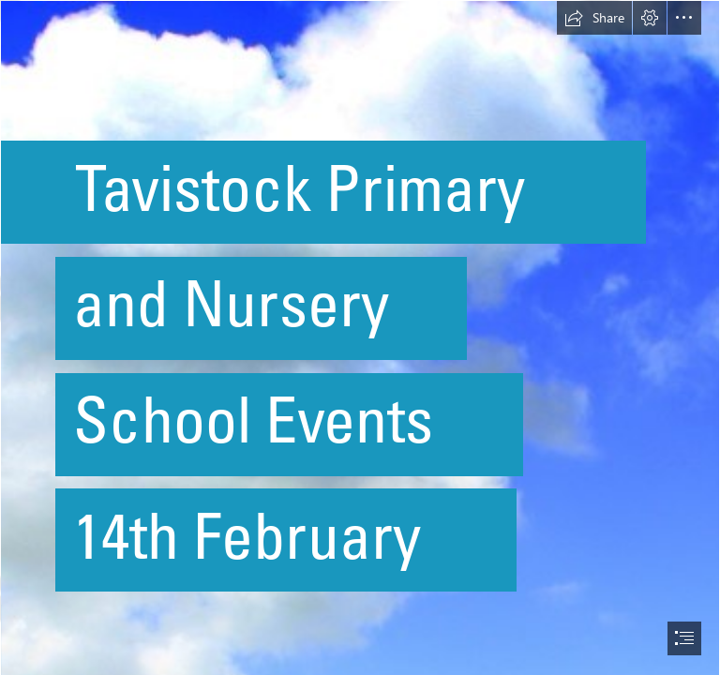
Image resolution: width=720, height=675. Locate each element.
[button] (594, 18)
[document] (360, 337)
